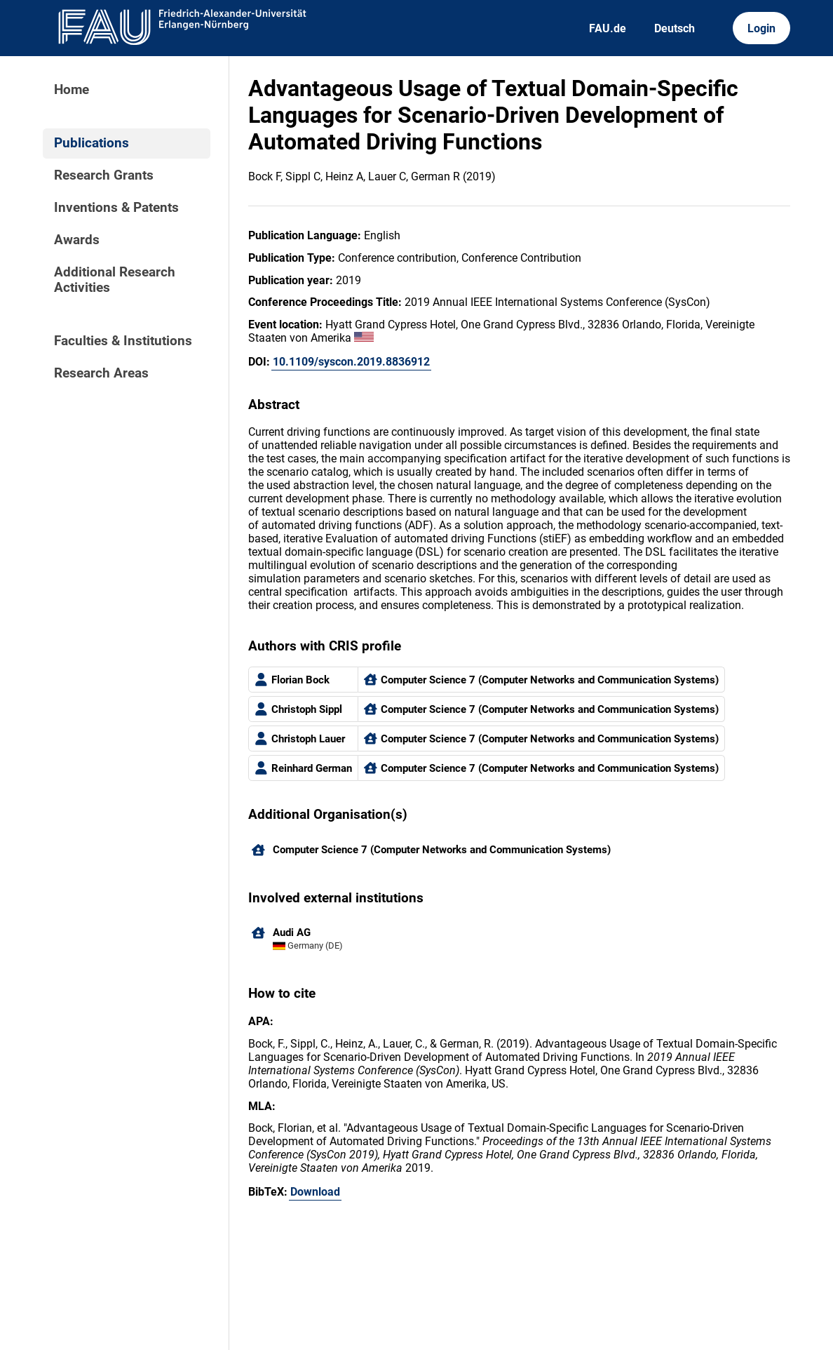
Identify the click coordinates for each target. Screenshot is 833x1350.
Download (315, 1191)
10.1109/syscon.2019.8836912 (351, 361)
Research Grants (104, 175)
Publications (91, 143)
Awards (77, 240)
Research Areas (101, 373)
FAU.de (607, 28)
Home (71, 90)
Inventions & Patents (116, 207)
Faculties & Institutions (123, 341)
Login (761, 28)
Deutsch (674, 28)
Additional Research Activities (114, 280)
